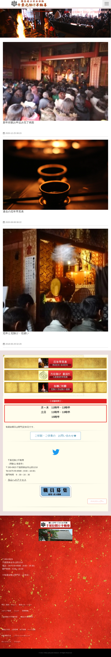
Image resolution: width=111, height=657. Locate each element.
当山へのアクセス (17, 480)
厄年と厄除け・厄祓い (16, 333)
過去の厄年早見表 (13, 211)
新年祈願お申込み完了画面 (18, 122)
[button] (106, 3)
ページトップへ (97, 501)
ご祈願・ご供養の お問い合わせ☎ (55, 435)
